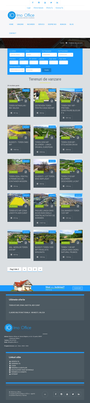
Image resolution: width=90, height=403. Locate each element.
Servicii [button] (41, 24)
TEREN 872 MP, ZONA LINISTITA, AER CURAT (24, 305)
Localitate (13, 51)
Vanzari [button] (20, 24)
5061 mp (67, 118)
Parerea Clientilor (18, 368)
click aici (77, 288)
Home (11, 24)
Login (12, 365)
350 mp (40, 184)
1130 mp (67, 257)
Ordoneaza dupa (15, 66)
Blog (72, 24)
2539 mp (67, 149)
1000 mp (41, 257)
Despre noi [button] (52, 24)
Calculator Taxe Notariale (21, 370)
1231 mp (67, 218)
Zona (27, 51)
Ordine (28, 66)
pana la (21, 59)
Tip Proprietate (63, 51)
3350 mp (41, 152)
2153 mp (67, 186)
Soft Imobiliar (19, 393)
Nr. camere (32, 59)
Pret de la (12, 59)
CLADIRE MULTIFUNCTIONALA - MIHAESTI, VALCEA (27, 312)
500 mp (40, 113)
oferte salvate (38, 8)
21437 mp (41, 223)
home (62, 43)
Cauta (46, 70)
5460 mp (15, 149)
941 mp (14, 113)
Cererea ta (59, 8)
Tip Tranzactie (46, 51)
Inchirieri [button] (31, 24)
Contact (12, 33)
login (29, 8)
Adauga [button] (63, 24)
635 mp (14, 254)
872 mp (14, 218)
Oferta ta (49, 8)
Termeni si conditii (17, 372)
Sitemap (13, 374)
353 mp (14, 186)
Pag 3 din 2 (14, 269)
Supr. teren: (52, 59)
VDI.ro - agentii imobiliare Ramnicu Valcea (22, 394)
